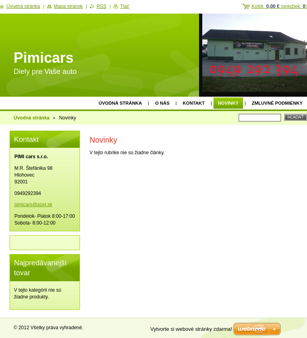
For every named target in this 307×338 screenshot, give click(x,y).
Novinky (228, 103)
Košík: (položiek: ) (279, 6)
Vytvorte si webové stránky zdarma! (191, 329)
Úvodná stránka (120, 103)
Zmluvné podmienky (277, 103)
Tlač (124, 6)
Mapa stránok (68, 6)
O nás (162, 103)
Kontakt (194, 103)
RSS (101, 6)
